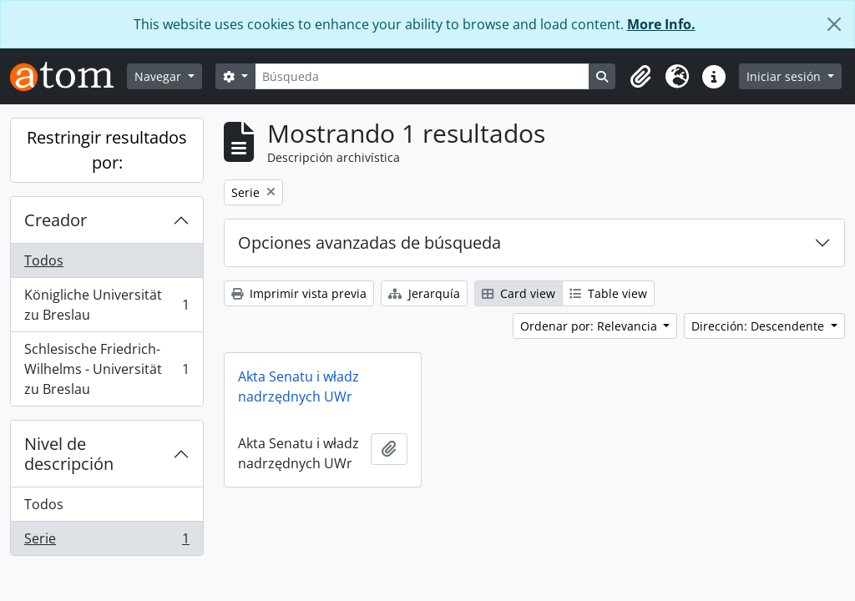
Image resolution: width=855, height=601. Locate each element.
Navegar (159, 76)
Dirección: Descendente (759, 326)
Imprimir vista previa (299, 293)
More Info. (661, 24)
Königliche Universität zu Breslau (106, 304)
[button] (640, 76)
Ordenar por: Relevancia (590, 326)
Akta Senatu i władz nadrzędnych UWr (298, 386)
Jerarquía (424, 293)
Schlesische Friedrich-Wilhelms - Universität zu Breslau (106, 369)
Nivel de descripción (69, 453)
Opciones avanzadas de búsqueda (369, 242)
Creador (55, 220)
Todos (43, 260)
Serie (106, 541)
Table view (608, 293)
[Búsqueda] (422, 76)
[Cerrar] (834, 24)
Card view (518, 293)
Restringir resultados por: (107, 150)
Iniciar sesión (785, 76)
